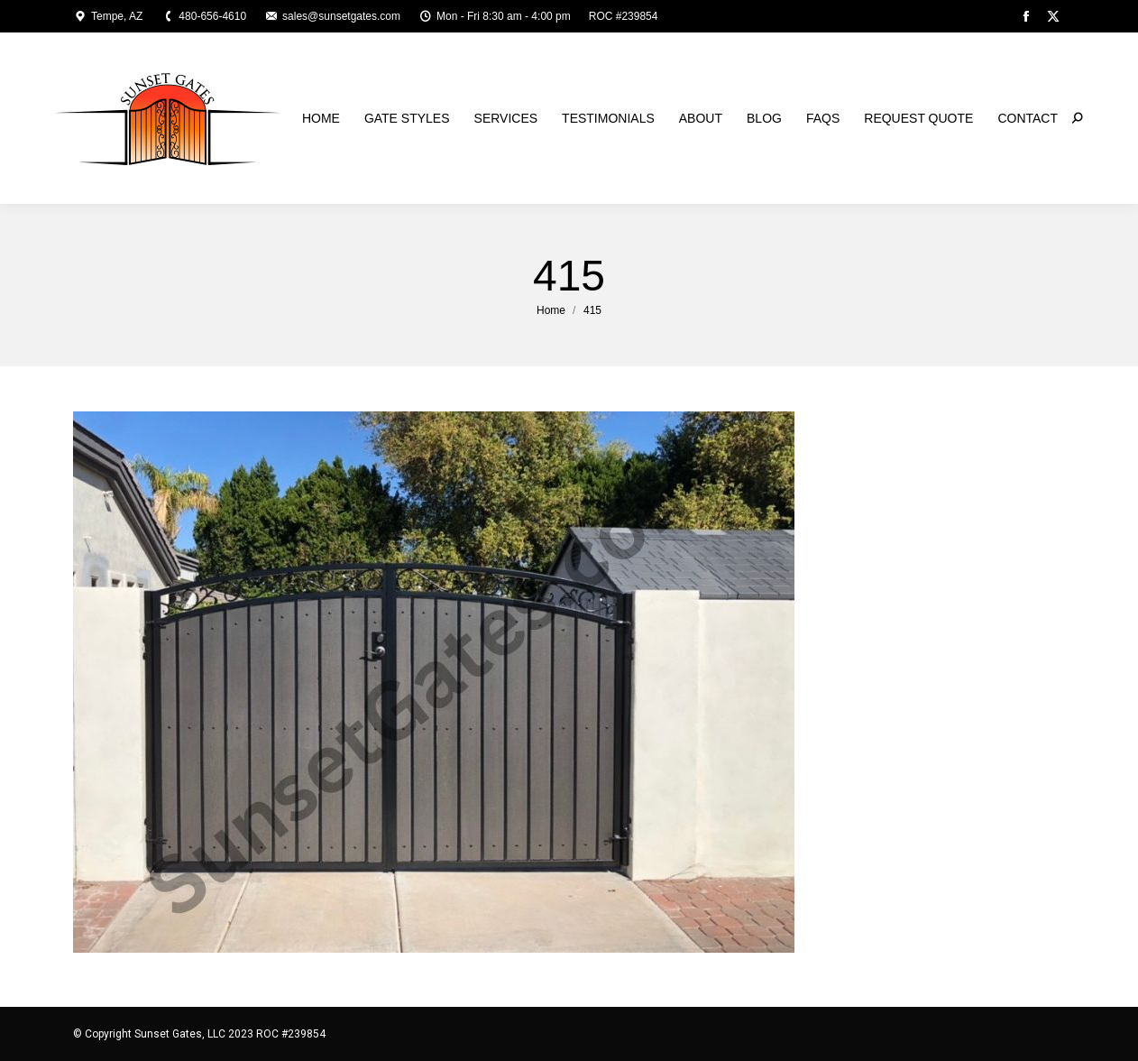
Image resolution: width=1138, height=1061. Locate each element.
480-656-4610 (203, 16)
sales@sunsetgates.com (332, 16)
